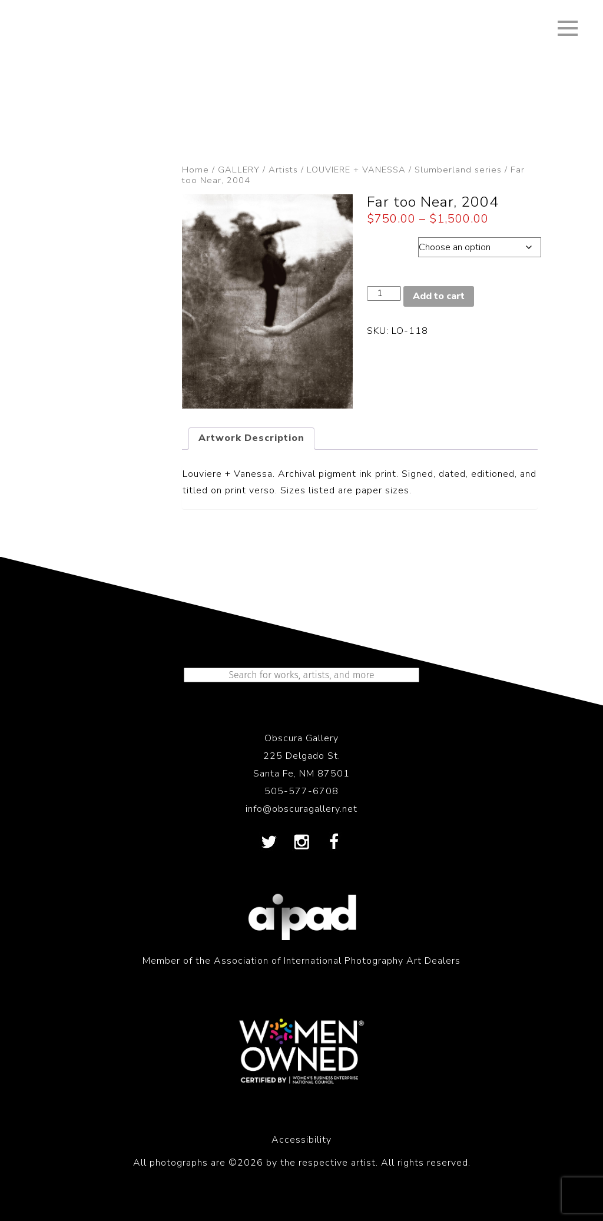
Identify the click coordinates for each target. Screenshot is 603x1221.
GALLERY (239, 169)
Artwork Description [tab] (251, 438)
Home (195, 169)
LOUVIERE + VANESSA (356, 169)
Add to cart (439, 296)
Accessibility (301, 1139)
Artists (283, 169)
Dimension (392, 244)
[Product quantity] (384, 293)
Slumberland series (458, 169)
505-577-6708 (301, 791)
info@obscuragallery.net (301, 808)
